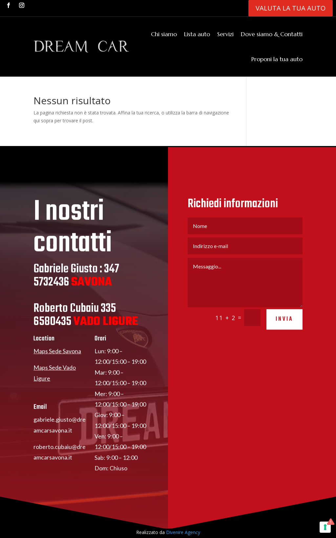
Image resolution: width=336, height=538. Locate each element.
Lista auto (197, 34)
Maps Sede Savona (57, 357)
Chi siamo (164, 34)
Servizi (225, 34)
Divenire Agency (183, 532)
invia (284, 325)
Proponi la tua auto (277, 59)
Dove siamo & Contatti (272, 34)
